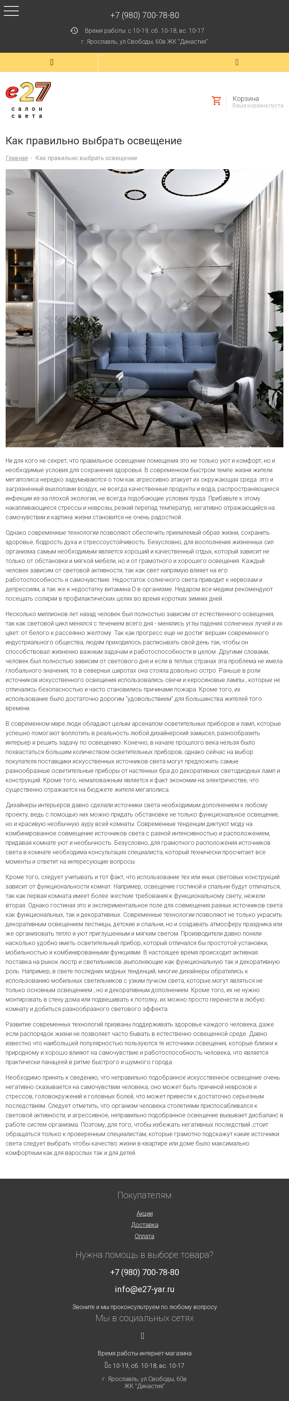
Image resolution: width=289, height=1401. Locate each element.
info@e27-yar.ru (145, 1289)
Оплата (144, 1236)
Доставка (144, 1224)
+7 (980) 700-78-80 (144, 15)
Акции (145, 1213)
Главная (17, 158)
